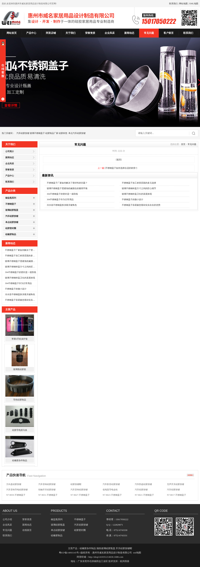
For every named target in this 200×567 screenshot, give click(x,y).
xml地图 (137, 552)
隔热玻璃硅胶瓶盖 (106, 548)
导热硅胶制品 (19, 400)
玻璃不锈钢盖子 (37, 133)
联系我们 (173, 3)
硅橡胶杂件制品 (19, 461)
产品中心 (31, 33)
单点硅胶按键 (11, 222)
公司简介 (9, 151)
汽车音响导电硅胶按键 (17, 490)
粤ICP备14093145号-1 (70, 552)
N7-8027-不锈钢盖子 (80, 495)
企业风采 (110, 33)
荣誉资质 (90, 33)
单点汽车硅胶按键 (77, 133)
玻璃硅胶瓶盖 (11, 210)
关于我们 (71, 33)
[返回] (119, 159)
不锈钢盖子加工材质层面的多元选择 (20, 255)
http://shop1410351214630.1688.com (105, 557)
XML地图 (193, 3)
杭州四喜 (124, 561)
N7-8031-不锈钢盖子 (48, 495)
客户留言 (169, 33)
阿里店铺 (51, 33)
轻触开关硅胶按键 (47, 490)
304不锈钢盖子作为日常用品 (18, 283)
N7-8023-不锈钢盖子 (112, 495)
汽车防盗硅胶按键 (143, 484)
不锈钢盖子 (10, 204)
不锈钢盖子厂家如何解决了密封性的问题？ (20, 250)
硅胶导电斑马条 (19, 431)
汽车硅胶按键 (22, 133)
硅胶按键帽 (76, 484)
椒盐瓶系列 (10, 198)
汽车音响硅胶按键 (47, 484)
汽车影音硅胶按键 (111, 484)
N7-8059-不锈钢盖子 (15, 495)
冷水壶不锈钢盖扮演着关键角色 (20, 294)
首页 (183, 144)
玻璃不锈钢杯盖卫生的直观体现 (20, 278)
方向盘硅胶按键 (13, 484)
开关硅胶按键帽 (124, 548)
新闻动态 (129, 33)
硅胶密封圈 (10, 228)
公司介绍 (7, 519)
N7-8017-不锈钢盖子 (176, 495)
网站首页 (12, 33)
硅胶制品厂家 (51, 133)
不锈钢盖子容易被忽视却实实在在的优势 (20, 300)
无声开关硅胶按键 (175, 484)
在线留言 (27, 530)
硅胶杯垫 (63, 133)
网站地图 (183, 3)
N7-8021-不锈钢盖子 (144, 495)
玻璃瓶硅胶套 (19, 370)
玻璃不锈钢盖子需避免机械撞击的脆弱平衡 (20, 261)
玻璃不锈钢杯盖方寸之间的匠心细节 (20, 266)
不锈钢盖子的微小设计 (15, 289)
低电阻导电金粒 (110, 490)
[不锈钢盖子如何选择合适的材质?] (121, 168)
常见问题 (149, 33)
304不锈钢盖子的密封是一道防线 (20, 272)
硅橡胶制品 (10, 234)
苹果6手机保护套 (20, 340)
